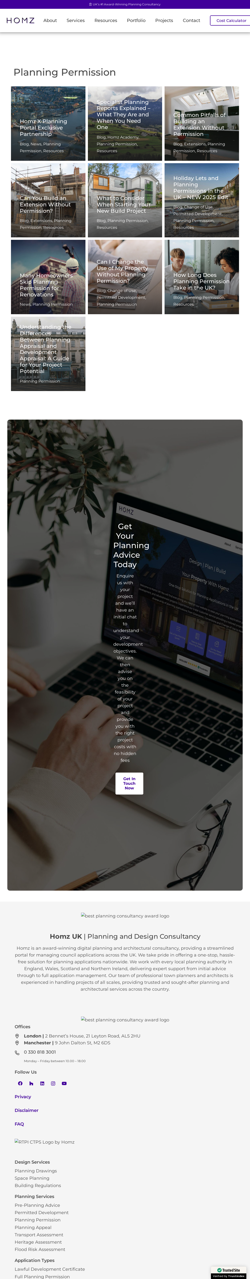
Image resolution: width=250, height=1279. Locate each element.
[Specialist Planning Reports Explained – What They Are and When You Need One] (125, 123)
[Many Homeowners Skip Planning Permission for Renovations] (48, 277)
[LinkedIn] (42, 1143)
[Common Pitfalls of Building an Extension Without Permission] (202, 123)
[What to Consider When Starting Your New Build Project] (125, 200)
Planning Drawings (36, 1248)
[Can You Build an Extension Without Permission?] (48, 200)
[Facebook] (20, 1143)
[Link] (20, 21)
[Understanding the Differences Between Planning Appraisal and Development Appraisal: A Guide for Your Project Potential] (48, 354)
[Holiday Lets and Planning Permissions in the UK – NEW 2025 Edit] (202, 200)
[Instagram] (53, 1143)
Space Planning (32, 1255)
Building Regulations (38, 1263)
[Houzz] (31, 1143)
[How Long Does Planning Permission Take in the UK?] (202, 277)
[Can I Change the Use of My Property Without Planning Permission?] (125, 277)
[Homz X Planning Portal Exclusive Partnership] (48, 123)
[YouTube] (64, 1143)
